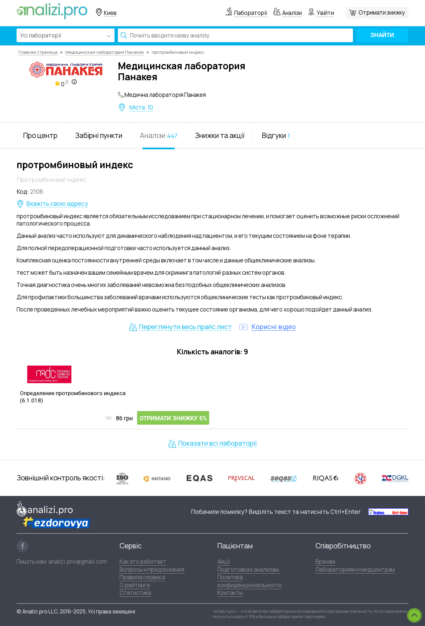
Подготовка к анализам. (248, 569)
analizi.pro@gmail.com (77, 561)
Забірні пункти (98, 135)
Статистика (135, 592)
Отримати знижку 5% (173, 418)
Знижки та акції (219, 135)
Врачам (325, 561)
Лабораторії (250, 13)
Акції (223, 561)
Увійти (325, 13)
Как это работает (143, 561)
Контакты (230, 592)
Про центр (40, 135)
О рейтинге (135, 585)
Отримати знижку (382, 12)
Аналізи (292, 13)
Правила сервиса (142, 577)
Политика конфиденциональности (249, 581)
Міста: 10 (141, 107)
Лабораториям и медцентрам (355, 569)
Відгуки (276, 135)
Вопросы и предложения (152, 569)
